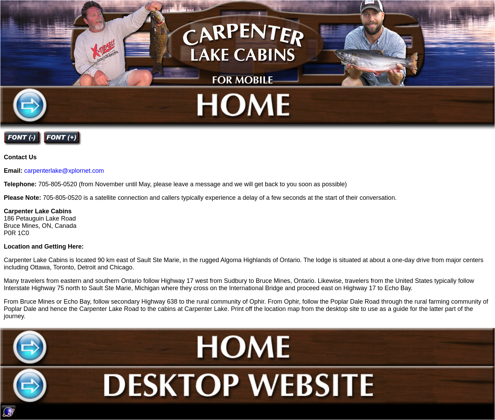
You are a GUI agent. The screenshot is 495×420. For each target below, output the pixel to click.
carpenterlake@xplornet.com (64, 170)
